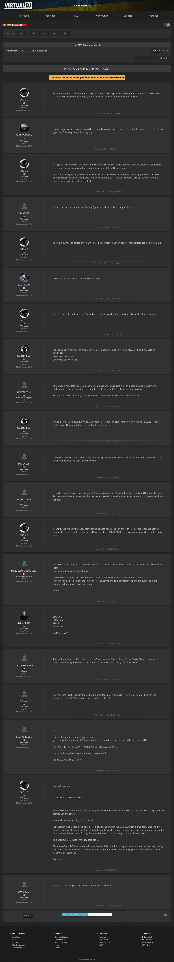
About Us (102, 937)
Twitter (146, 945)
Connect (153, 16)
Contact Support (61, 937)
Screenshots (17, 948)
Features (15, 942)
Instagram (147, 942)
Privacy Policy (104, 942)
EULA (101, 945)
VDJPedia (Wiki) (61, 942)
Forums (58, 948)
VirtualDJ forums (17, 50)
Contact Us (103, 940)
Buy (76, 16)
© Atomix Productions (87, 959)
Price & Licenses (18, 945)
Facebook (147, 937)
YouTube (147, 940)
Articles (58, 945)
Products (24, 16)
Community (102, 16)
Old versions (39, 50)
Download (50, 16)
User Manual (60, 940)
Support (128, 16)
